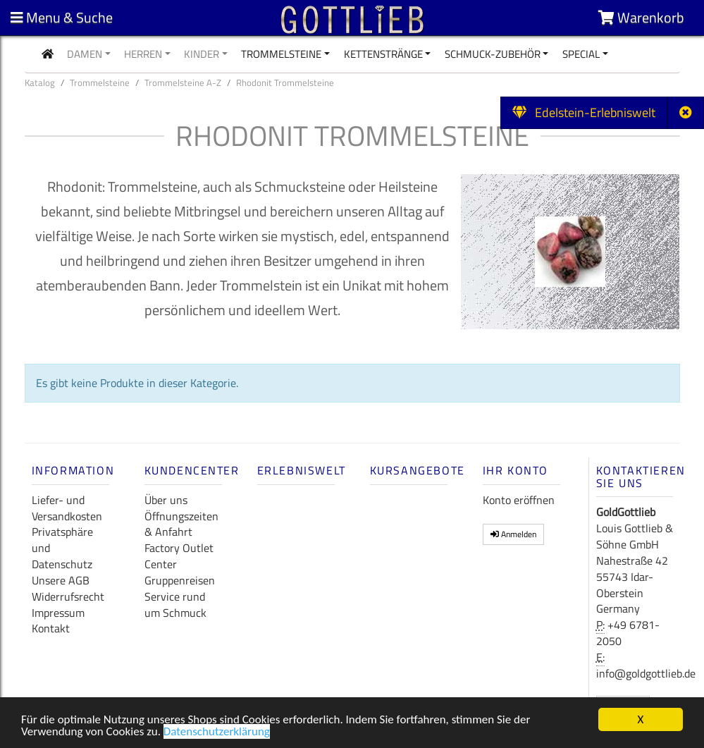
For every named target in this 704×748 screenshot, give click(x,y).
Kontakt (51, 628)
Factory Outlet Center (179, 555)
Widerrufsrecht (68, 596)
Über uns (165, 499)
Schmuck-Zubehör (493, 54)
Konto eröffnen (519, 499)
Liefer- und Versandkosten (67, 508)
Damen (84, 54)
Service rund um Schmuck (175, 604)
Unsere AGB (60, 580)
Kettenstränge (383, 54)
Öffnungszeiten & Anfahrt (181, 524)
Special (581, 54)
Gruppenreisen (179, 580)
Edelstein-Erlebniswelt (583, 112)
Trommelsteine (281, 54)
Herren (143, 54)
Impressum (58, 612)
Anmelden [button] (513, 534)
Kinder (201, 54)
